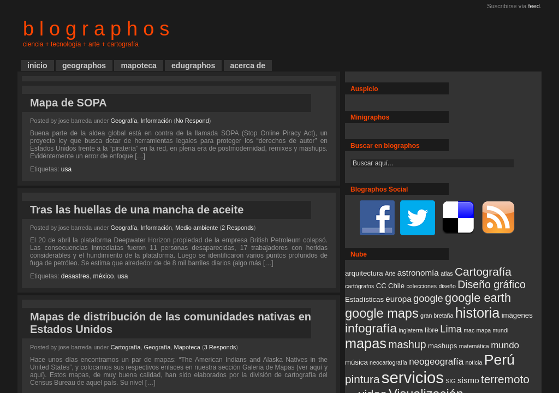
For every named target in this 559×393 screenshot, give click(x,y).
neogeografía (436, 361)
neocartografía (388, 362)
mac (468, 330)
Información (155, 120)
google (428, 298)
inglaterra (411, 330)
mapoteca (138, 65)
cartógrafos (359, 286)
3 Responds (220, 347)
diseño (446, 286)
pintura (362, 379)
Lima (451, 329)
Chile (396, 286)
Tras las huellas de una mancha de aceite (136, 210)
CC (381, 286)
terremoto (505, 379)
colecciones (421, 286)
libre (431, 330)
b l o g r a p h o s (96, 28)
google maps (382, 313)
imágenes (517, 315)
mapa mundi (493, 330)
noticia (474, 362)
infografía (371, 328)
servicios (413, 377)
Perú (499, 360)
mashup (407, 344)
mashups (442, 346)
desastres (75, 276)
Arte (390, 273)
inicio (37, 65)
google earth (478, 298)
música (356, 362)
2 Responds (238, 227)
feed (534, 6)
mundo (505, 345)
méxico (103, 276)
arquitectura (364, 273)
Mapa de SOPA (68, 103)
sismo (468, 380)
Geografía (123, 120)
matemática (474, 346)
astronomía (418, 272)
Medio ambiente (196, 227)
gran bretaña (436, 315)
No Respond (192, 120)
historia (477, 312)
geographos (84, 65)
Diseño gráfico (491, 284)
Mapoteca (187, 347)
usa (66, 169)
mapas (365, 343)
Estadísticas (364, 299)
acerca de (248, 65)
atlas (447, 273)
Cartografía (125, 347)
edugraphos (193, 65)
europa (398, 298)
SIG (450, 381)
